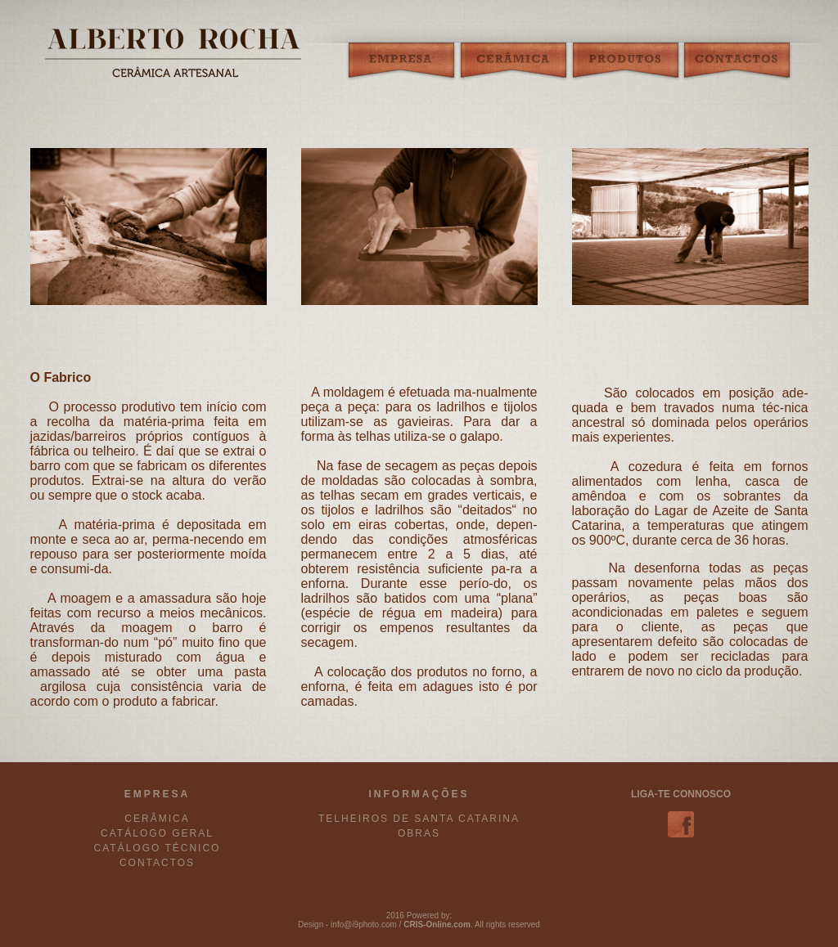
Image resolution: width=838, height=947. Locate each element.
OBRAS (419, 833)
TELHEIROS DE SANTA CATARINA (419, 818)
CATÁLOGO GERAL (157, 833)
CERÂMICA (156, 818)
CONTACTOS (157, 862)
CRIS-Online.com (437, 924)
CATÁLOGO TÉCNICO (157, 848)
